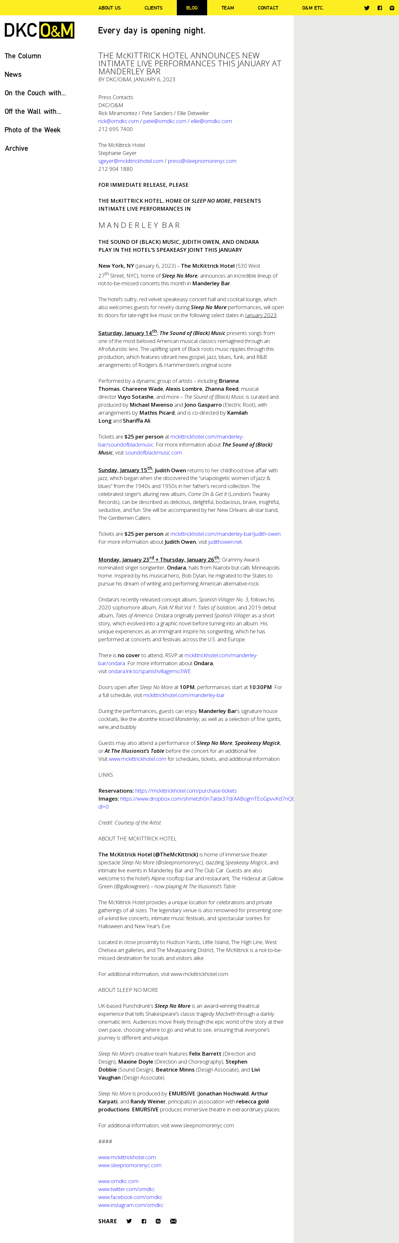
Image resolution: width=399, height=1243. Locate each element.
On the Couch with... (35, 92)
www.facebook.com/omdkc (130, 1197)
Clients (153, 7)
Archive (16, 148)
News (13, 74)
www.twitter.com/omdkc (126, 1189)
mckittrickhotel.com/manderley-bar (184, 695)
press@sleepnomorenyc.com (202, 160)
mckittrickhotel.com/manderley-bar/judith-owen (225, 533)
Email (173, 1221)
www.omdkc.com (118, 1181)
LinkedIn (158, 1221)
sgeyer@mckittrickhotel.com (130, 160)
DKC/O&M (39, 30)
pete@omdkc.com (164, 121)
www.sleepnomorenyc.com (202, 1125)
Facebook (379, 7)
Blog (192, 7)
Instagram (392, 8)
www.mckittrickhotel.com (137, 758)
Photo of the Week (33, 129)
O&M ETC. (313, 7)
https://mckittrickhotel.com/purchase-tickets (186, 790)
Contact (268, 7)
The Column (23, 55)
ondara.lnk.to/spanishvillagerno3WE (149, 671)
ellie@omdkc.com (211, 121)
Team (228, 7)
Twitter (367, 8)
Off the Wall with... (33, 111)
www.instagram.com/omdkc (130, 1205)
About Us (109, 7)
